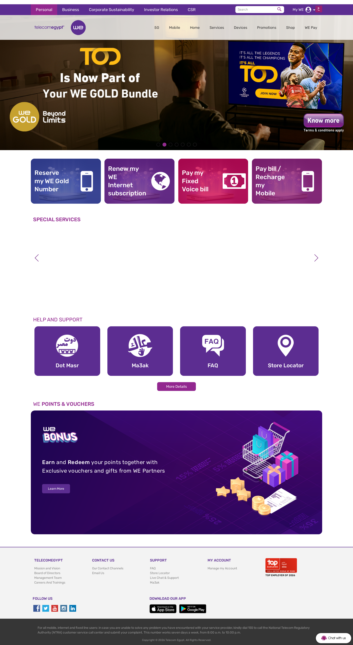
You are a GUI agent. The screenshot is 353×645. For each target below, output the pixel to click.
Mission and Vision (47, 564)
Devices (240, 23)
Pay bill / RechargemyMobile (270, 177)
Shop (290, 23)
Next (316, 254)
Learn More (56, 485)
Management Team (48, 573)
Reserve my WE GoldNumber (51, 177)
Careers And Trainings (49, 578)
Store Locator (160, 569)
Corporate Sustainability (111, 5)
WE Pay (311, 23)
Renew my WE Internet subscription (125, 177)
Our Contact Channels (107, 564)
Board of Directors (47, 569)
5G (156, 23)
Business (70, 5)
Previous (36, 254)
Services (217, 23)
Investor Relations (161, 5)
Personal (44, 5)
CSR (192, 5)
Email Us (98, 569)
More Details (176, 382)
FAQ (153, 564)
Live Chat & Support (164, 573)
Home (195, 23)
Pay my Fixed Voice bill (195, 177)
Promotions (266, 23)
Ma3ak (154, 578)
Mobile (174, 23)
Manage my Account (222, 564)
